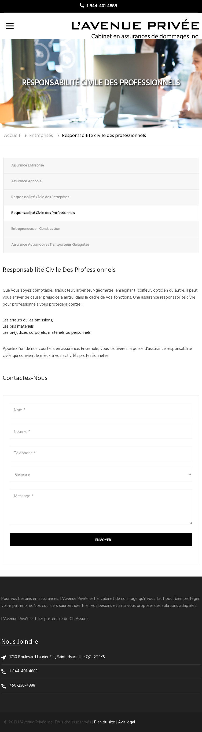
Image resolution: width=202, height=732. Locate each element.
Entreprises (41, 135)
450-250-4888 (22, 685)
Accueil (12, 135)
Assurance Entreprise (27, 165)
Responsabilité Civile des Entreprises (40, 197)
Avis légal (126, 722)
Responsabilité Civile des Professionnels (43, 213)
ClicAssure (78, 618)
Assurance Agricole (26, 181)
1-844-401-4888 (23, 671)
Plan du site (104, 722)
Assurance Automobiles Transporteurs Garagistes (50, 245)
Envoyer (103, 540)
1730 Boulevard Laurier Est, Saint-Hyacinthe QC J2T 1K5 (57, 657)
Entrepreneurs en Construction (35, 229)
